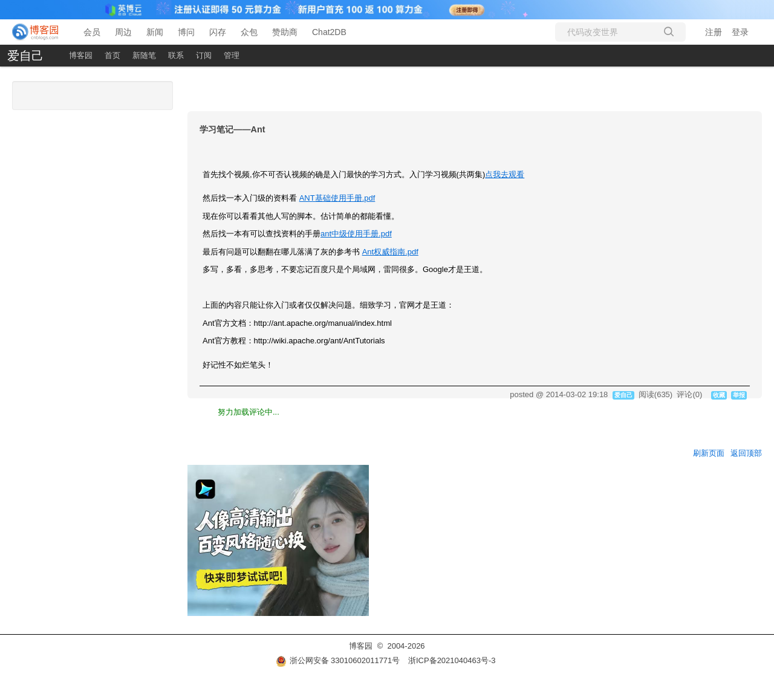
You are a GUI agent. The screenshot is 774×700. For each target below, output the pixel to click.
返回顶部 (746, 453)
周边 (123, 32)
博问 (186, 32)
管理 (231, 55)
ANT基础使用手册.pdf (337, 198)
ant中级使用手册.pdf (356, 233)
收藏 (719, 395)
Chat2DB (329, 32)
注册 (713, 32)
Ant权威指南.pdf (390, 251)
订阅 (204, 55)
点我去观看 (504, 174)
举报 (739, 395)
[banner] (36, 32)
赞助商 (285, 32)
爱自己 (25, 56)
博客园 (81, 55)
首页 (112, 55)
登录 (740, 32)
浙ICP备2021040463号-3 (452, 660)
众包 (249, 32)
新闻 (154, 32)
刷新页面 (708, 453)
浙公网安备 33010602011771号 (338, 660)
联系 (176, 55)
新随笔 (144, 55)
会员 (91, 32)
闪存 (217, 32)
